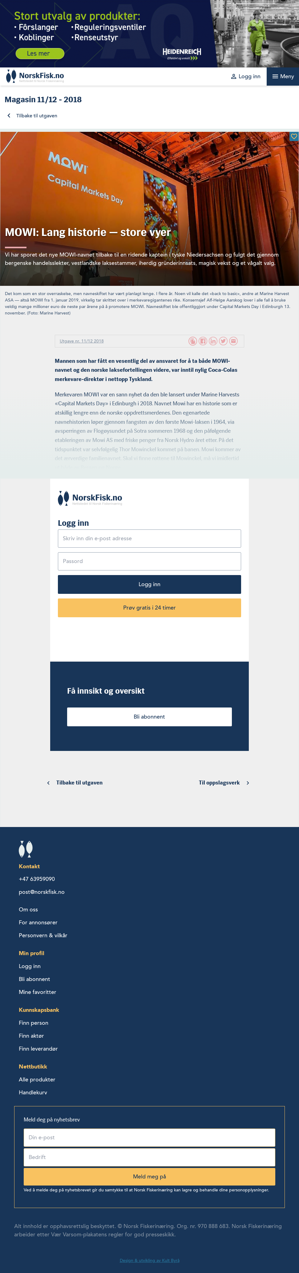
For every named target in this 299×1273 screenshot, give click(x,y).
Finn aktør (31, 1035)
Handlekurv (33, 1092)
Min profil (31, 953)
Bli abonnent (149, 716)
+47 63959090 (37, 879)
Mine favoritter (37, 992)
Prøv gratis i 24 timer (149, 607)
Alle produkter (37, 1079)
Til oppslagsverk (219, 782)
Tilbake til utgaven (36, 116)
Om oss (28, 909)
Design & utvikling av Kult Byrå (150, 1260)
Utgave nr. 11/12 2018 (82, 341)
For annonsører (38, 922)
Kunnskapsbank (39, 1010)
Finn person (33, 1023)
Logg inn (149, 584)
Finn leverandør (38, 1048)
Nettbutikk (33, 1066)
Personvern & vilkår (43, 935)
